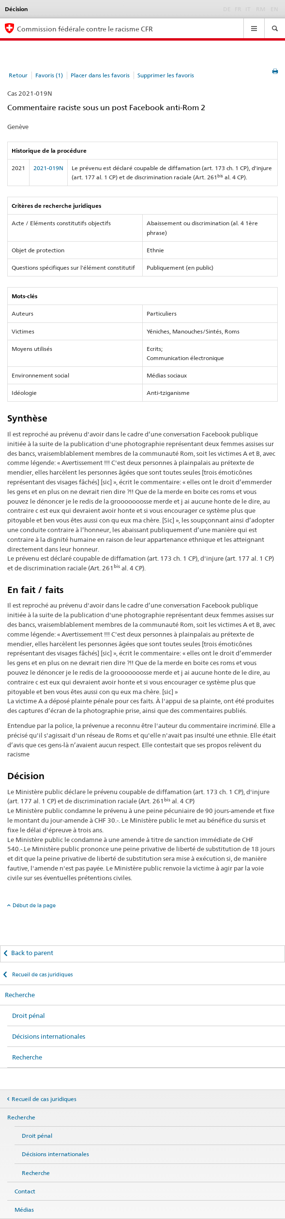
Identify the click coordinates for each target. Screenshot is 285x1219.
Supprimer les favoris (165, 75)
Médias (24, 1209)
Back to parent (32, 953)
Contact (25, 1191)
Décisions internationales (48, 1036)
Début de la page (34, 905)
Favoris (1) (49, 75)
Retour (18, 75)
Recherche (20, 995)
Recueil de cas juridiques (42, 974)
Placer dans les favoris (100, 75)
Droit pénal (28, 1015)
